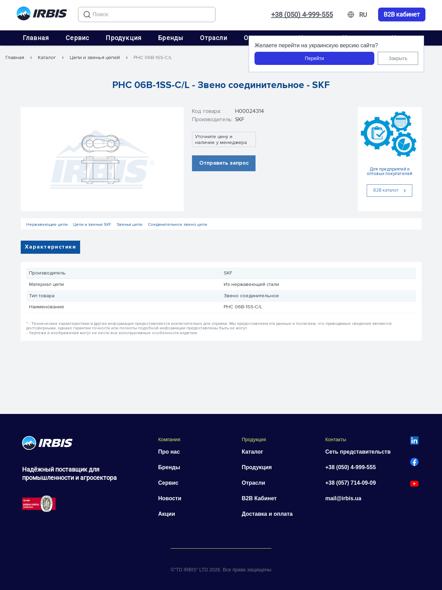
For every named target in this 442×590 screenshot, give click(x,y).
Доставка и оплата (267, 514)
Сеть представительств (358, 452)
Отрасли (213, 37)
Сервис (77, 37)
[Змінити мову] (363, 14)
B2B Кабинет (259, 498)
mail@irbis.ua (343, 498)
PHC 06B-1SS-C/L (153, 57)
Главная (36, 37)
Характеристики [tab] (50, 246)
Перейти (314, 58)
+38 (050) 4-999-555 (302, 14)
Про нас (169, 452)
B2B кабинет (402, 14)
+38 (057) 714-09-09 (350, 483)
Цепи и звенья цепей (95, 57)
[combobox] (146, 14)
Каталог (47, 57)
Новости (169, 498)
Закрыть (398, 58)
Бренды (170, 37)
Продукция (124, 37)
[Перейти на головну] (42, 15)
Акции (166, 514)
